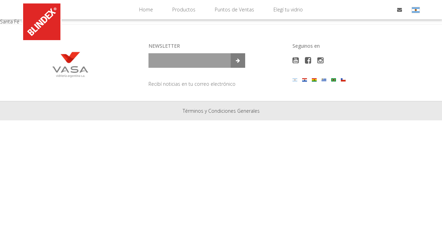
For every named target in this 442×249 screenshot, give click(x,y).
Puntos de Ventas (234, 9)
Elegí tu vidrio (288, 9)
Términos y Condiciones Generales (221, 111)
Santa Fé (13, 21)
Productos (183, 9)
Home (146, 9)
